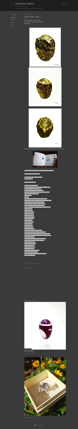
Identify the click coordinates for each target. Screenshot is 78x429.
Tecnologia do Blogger (39, 425)
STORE (40, 8)
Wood (12, 25)
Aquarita (12, 19)
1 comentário (32, 353)
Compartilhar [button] (13, 14)
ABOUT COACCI (22, 8)
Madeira (12, 22)
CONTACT (36, 8)
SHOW (27, 8)
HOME (16, 8)
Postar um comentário (34, 417)
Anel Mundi (29, 351)
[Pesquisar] (64, 3)
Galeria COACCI (24, 3)
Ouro (12, 24)
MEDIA (31, 8)
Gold (12, 21)
